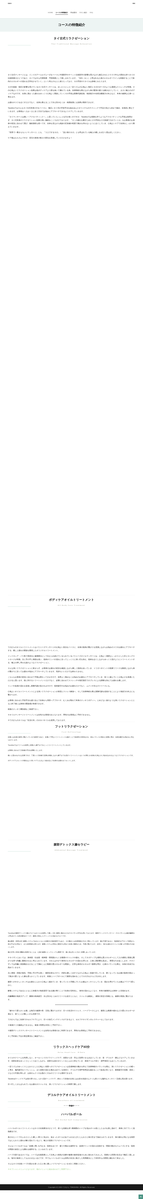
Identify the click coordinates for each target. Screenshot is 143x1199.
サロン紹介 (83, 12)
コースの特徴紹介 (61, 12)
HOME (50, 12)
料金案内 (73, 12)
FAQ (91, 12)
